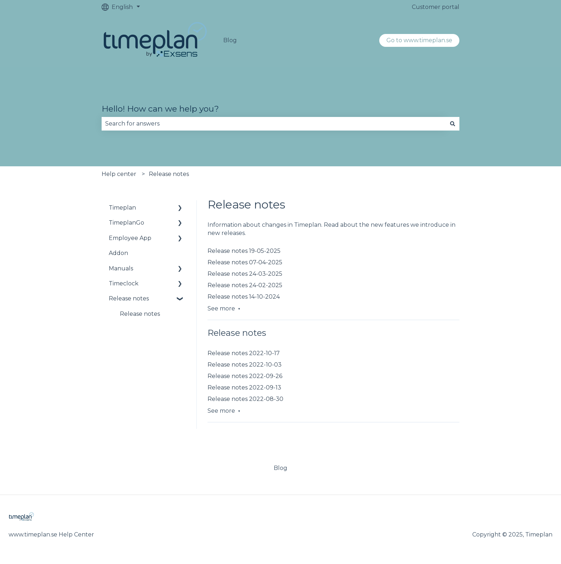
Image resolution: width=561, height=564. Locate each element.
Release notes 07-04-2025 (245, 262)
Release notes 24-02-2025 (245, 285)
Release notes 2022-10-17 (244, 353)
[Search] (452, 124)
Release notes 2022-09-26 (245, 376)
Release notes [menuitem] (129, 298)
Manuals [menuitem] (121, 268)
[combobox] (274, 124)
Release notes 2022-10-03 (245, 364)
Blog (230, 40)
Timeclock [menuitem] (123, 283)
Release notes (169, 174)
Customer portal (435, 7)
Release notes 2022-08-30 (245, 399)
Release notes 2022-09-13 (244, 387)
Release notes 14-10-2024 (244, 296)
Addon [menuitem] (118, 253)
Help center (119, 174)
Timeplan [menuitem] (122, 207)
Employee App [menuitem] (130, 238)
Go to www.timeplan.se (419, 40)
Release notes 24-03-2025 (245, 273)
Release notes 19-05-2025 (244, 250)
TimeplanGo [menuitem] (126, 222)
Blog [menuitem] (280, 468)
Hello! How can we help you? (160, 109)
